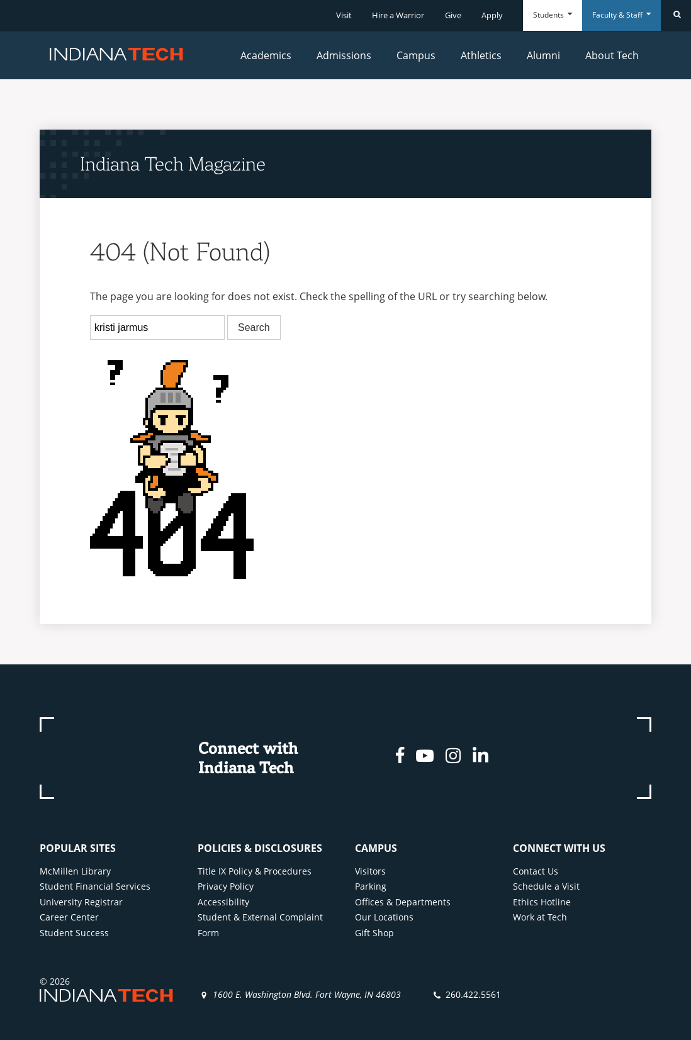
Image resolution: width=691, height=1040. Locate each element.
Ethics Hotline (542, 902)
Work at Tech (540, 917)
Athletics (481, 55)
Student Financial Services (95, 886)
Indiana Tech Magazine (173, 163)
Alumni (543, 55)
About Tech (612, 55)
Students (552, 14)
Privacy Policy (226, 886)
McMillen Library (75, 871)
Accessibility (223, 902)
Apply (492, 15)
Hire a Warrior (398, 15)
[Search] (676, 15)
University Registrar (81, 902)
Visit (344, 15)
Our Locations (384, 917)
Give (453, 15)
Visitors (370, 871)
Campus (415, 55)
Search (254, 327)
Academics (265, 55)
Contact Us (535, 871)
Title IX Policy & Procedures (255, 871)
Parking (370, 886)
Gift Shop (374, 933)
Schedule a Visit (546, 886)
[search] (157, 327)
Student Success (74, 933)
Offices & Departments (403, 902)
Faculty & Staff (621, 14)
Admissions (344, 55)
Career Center (69, 917)
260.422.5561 (473, 994)
